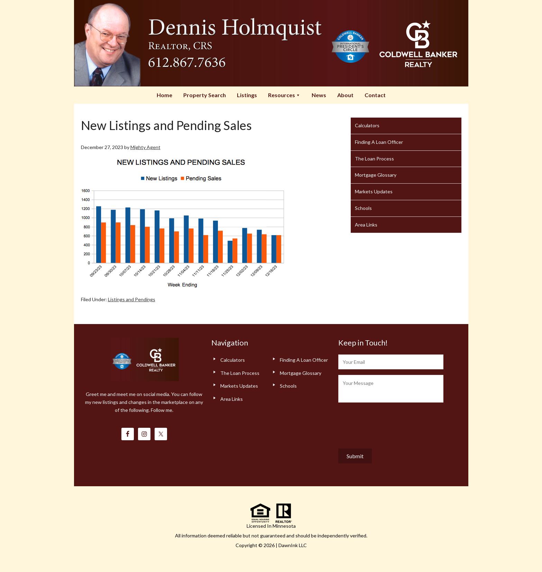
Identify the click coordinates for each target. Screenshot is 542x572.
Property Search (204, 95)
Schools (363, 208)
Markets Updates (374, 191)
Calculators (367, 125)
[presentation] (390, 423)
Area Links (366, 225)
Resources (284, 95)
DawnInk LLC (292, 545)
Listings (247, 95)
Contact (375, 95)
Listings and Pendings (131, 299)
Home (164, 95)
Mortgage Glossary (375, 175)
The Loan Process (374, 159)
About (345, 95)
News (319, 95)
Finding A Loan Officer (379, 142)
